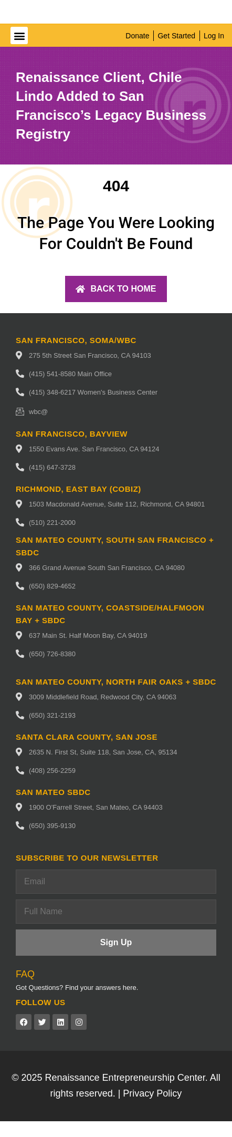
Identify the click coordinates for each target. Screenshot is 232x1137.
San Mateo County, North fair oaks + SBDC (116, 697)
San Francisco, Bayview (72, 449)
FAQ (25, 990)
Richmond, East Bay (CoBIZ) (78, 504)
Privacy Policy (152, 1109)
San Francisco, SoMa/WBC (76, 356)
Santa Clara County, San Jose (86, 752)
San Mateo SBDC (53, 807)
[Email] (116, 897)
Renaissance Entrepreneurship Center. (126, 1093)
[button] (19, 51)
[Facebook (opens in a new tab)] (23, 1038)
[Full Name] (116, 927)
